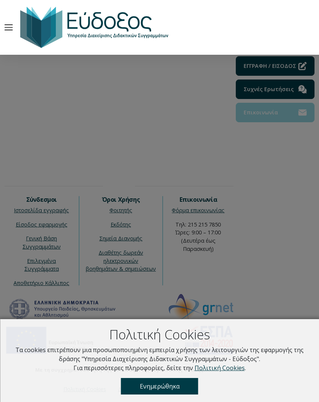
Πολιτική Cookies (220, 368)
